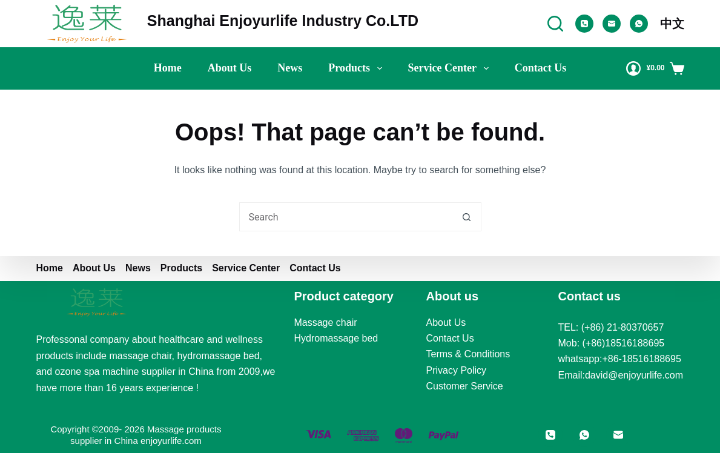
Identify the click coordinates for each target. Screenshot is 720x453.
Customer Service (464, 386)
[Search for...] (345, 216)
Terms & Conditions (468, 354)
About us (230, 68)
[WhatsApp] (639, 24)
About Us (446, 322)
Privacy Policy (456, 370)
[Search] (555, 23)
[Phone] (584, 24)
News (289, 68)
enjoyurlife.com (171, 440)
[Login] (633, 68)
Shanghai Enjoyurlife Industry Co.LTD (282, 20)
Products (357, 68)
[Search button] (466, 216)
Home (168, 68)
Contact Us (541, 68)
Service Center (451, 68)
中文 (672, 23)
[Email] (612, 24)
